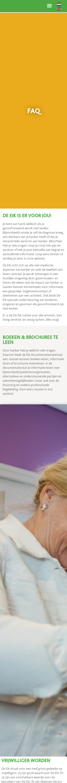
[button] (49, 6)
